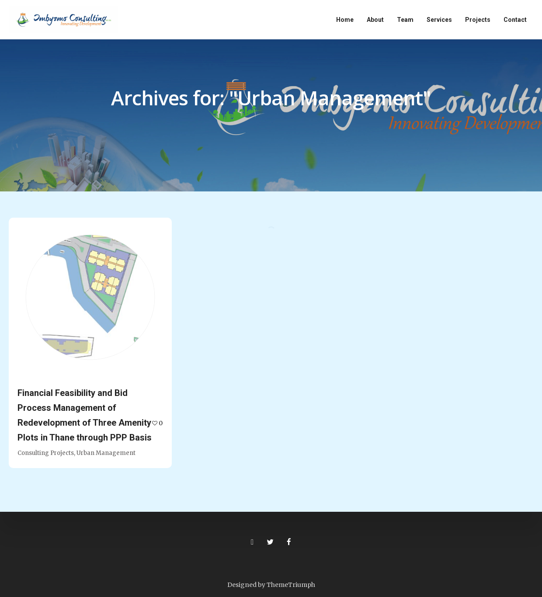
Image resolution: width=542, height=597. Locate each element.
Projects (477, 19)
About (375, 19)
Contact (515, 19)
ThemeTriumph (291, 585)
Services (439, 19)
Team (405, 19)
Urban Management (106, 453)
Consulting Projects (45, 453)
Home (345, 19)
